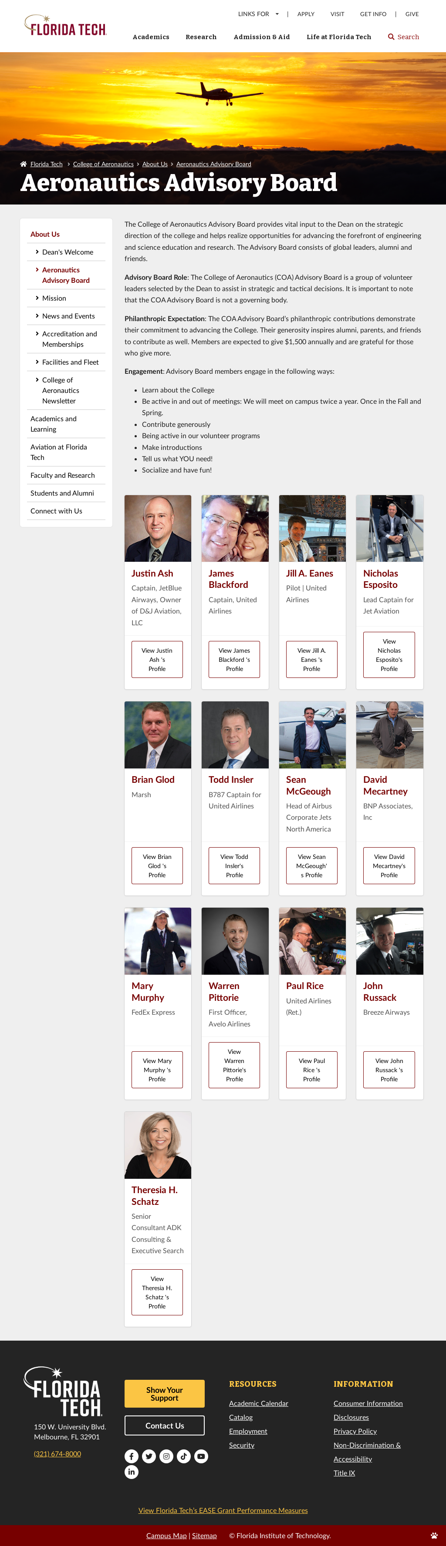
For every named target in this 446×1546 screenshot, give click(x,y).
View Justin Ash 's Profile (157, 659)
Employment (248, 1431)
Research (201, 37)
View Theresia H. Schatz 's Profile (157, 1292)
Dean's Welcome (67, 252)
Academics (150, 37)
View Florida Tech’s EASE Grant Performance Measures (223, 1510)
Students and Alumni (62, 493)
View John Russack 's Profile (389, 1070)
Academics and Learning (53, 423)
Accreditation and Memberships (69, 338)
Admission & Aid (261, 37)
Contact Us (164, 1425)
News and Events (68, 316)
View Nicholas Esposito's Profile (389, 654)
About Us (155, 164)
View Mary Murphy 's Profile (157, 1070)
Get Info (373, 14)
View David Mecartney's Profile (389, 866)
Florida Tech (46, 164)
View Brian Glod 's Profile (157, 866)
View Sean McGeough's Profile (311, 866)
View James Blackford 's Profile (234, 659)
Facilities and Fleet (70, 362)
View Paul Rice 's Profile (312, 1070)
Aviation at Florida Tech (58, 452)
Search (403, 39)
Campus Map (166, 1535)
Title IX (344, 1473)
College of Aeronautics (103, 164)
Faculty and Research (62, 475)
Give (412, 14)
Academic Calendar (258, 1403)
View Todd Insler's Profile (234, 866)
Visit (338, 14)
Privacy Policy (355, 1431)
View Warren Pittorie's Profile (234, 1065)
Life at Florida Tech (339, 37)
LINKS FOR (259, 13)
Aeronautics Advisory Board (213, 164)
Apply (305, 14)
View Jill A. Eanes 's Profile (311, 659)
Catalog (241, 1417)
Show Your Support (164, 1393)
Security (241, 1445)
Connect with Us (56, 510)
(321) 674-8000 (57, 1453)
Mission (54, 298)
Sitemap (204, 1535)
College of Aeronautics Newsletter (60, 390)
